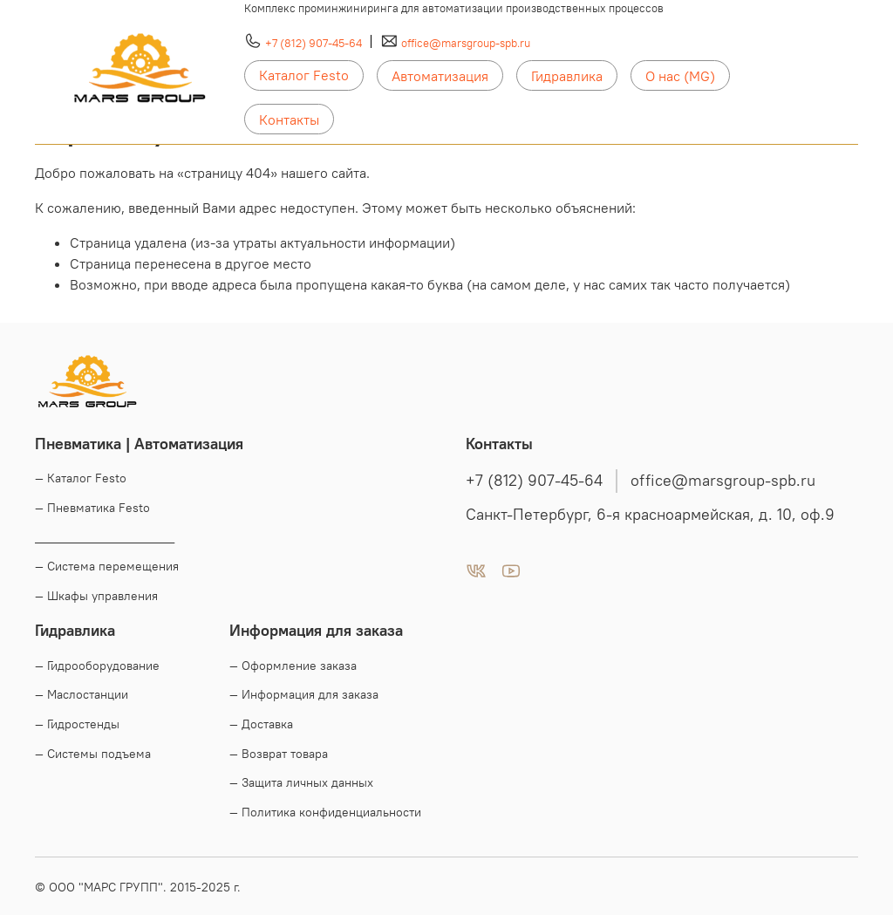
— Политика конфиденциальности (325, 812)
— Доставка (261, 724)
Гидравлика (567, 76)
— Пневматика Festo (92, 508)
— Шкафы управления (96, 596)
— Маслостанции (81, 694)
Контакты (289, 119)
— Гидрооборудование (97, 665)
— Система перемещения (107, 566)
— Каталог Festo (80, 478)
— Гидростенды (77, 724)
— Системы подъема (93, 753)
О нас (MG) (680, 76)
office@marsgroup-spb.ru (465, 43)
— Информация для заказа (303, 694)
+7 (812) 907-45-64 (313, 43)
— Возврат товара (278, 753)
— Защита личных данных (301, 782)
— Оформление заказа (293, 665)
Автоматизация (440, 76)
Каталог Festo (304, 75)
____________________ (104, 537)
